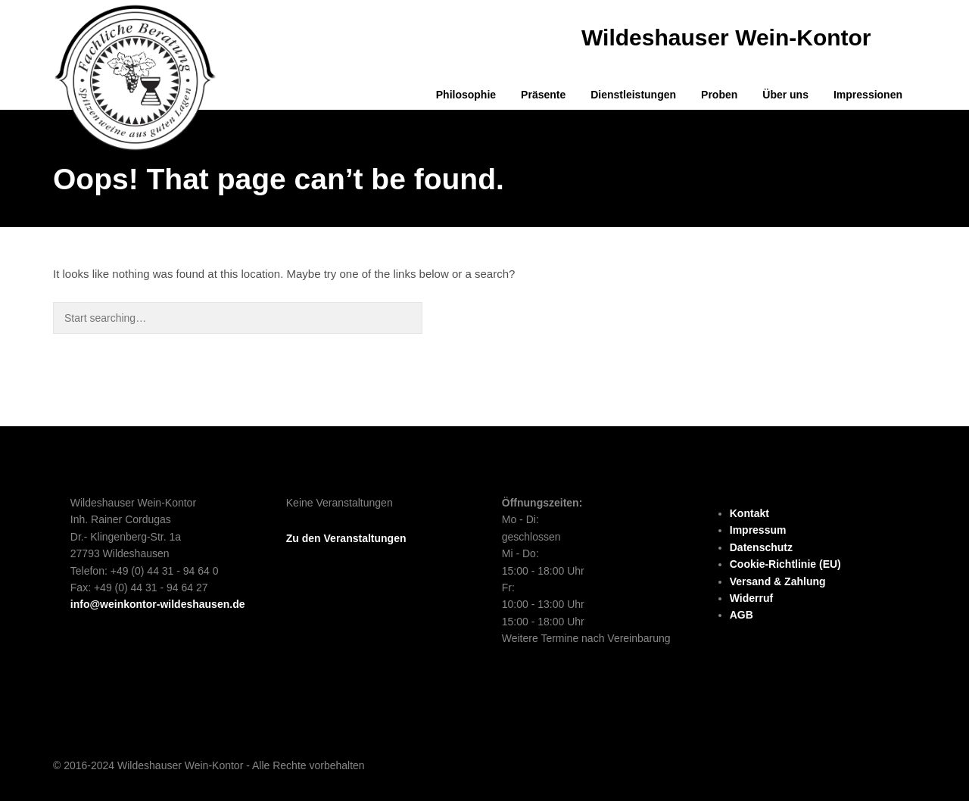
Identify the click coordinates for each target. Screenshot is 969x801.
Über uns (785, 95)
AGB (741, 615)
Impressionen (867, 95)
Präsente (543, 95)
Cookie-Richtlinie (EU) (785, 564)
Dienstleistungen (633, 95)
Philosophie (466, 95)
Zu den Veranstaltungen (346, 538)
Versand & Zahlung (778, 581)
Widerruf (751, 598)
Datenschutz (761, 547)
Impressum (758, 530)
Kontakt (749, 513)
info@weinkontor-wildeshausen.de (157, 604)
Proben (719, 95)
